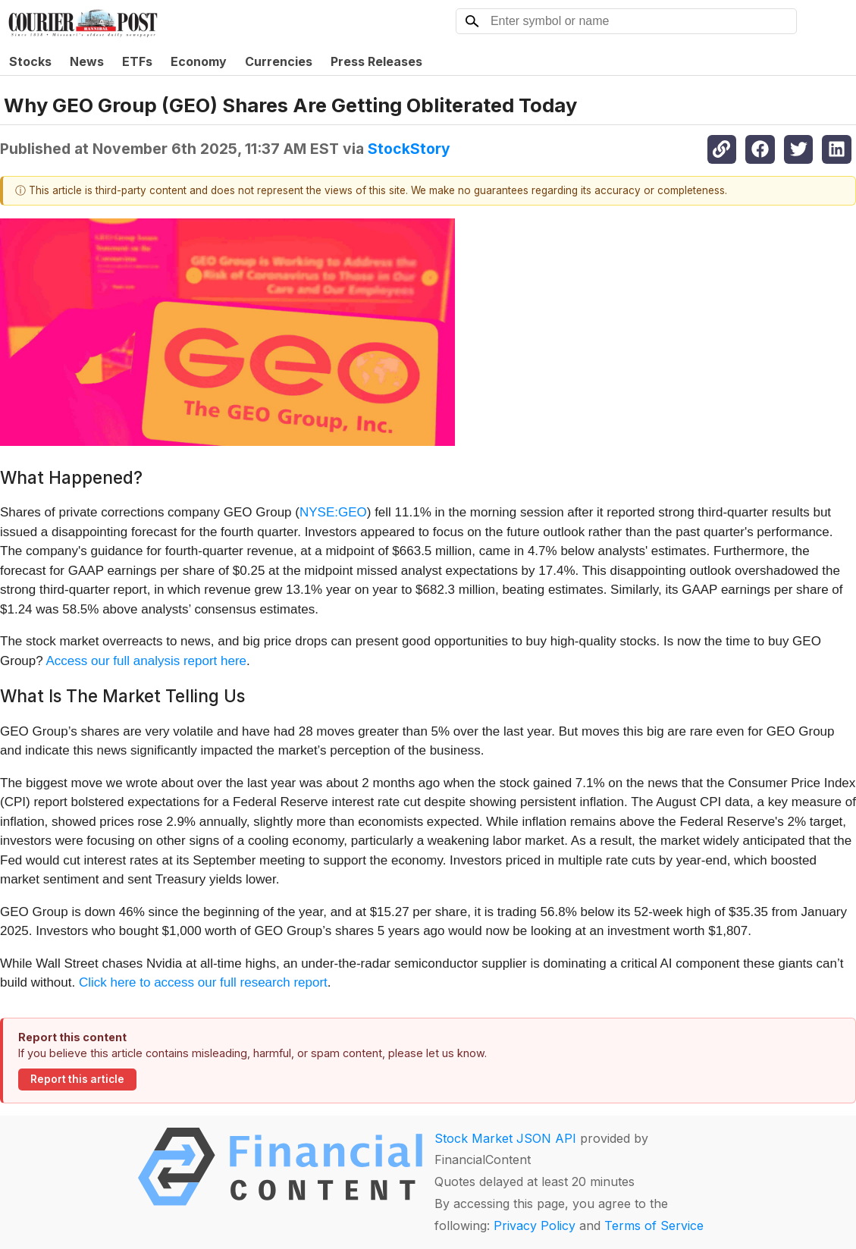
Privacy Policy (534, 1225)
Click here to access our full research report (203, 982)
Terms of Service (654, 1225)
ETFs (137, 61)
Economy (199, 61)
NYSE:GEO (333, 512)
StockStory (409, 149)
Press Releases (376, 61)
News (87, 61)
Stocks (30, 61)
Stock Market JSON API (505, 1138)
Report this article (77, 1079)
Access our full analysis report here (146, 661)
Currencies (278, 61)
